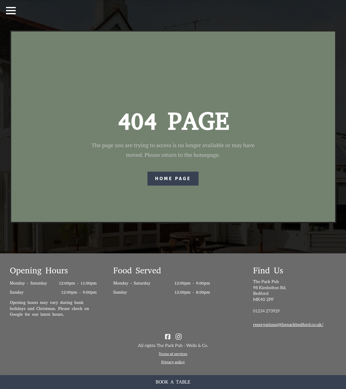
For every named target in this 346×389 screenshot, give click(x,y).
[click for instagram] (179, 337)
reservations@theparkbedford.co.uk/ (288, 324)
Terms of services (173, 354)
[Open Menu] (11, 10)
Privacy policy (173, 362)
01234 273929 (266, 311)
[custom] (168, 337)
